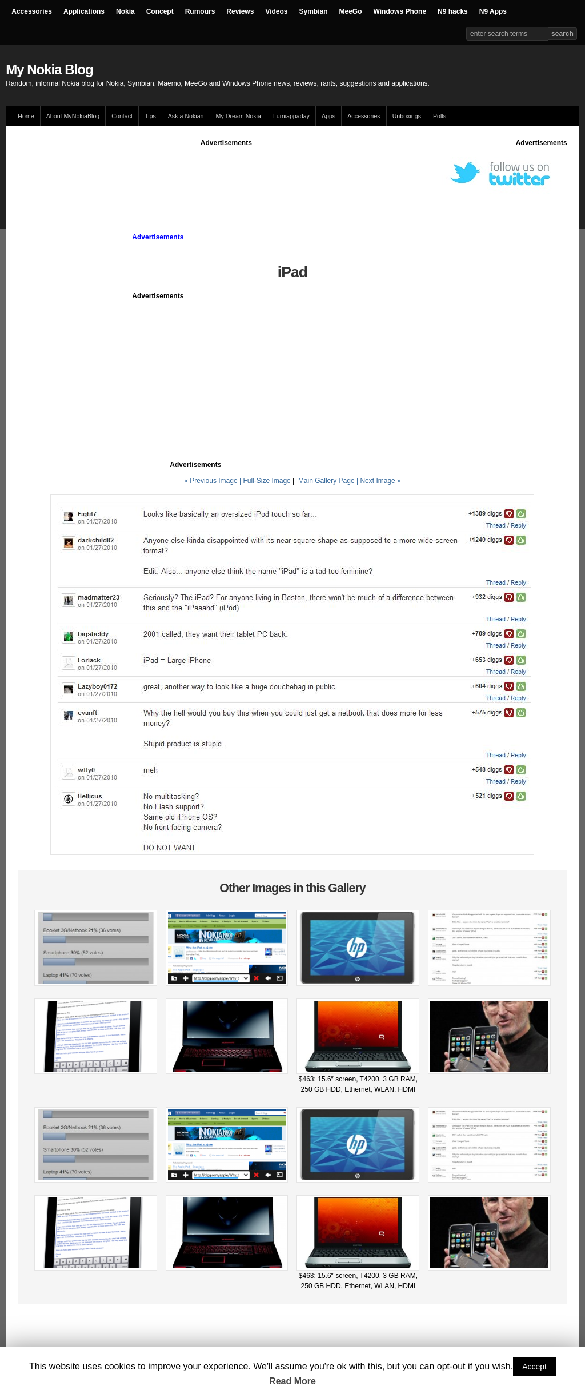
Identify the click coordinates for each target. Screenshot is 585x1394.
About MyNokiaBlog (73, 116)
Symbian (313, 11)
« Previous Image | (213, 481)
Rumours (200, 11)
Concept (160, 11)
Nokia (125, 11)
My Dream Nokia (238, 116)
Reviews (240, 11)
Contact (122, 116)
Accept (534, 1366)
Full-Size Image (266, 481)
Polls (439, 116)
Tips (150, 116)
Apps (328, 116)
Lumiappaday (291, 116)
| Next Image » (378, 481)
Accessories (31, 11)
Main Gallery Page (326, 481)
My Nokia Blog (49, 69)
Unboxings (406, 116)
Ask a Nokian (186, 116)
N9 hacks (453, 11)
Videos (276, 11)
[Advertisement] (226, 173)
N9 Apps (493, 11)
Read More (292, 1381)
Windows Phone (400, 11)
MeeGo (350, 11)
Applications (84, 11)
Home (26, 116)
